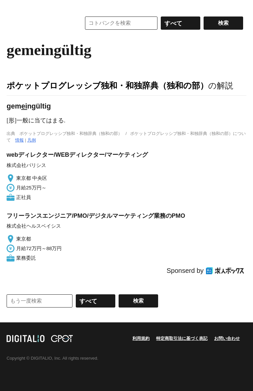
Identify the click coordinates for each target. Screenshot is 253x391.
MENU (13, 6)
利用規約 (141, 338)
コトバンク (39, 23)
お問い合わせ (227, 338)
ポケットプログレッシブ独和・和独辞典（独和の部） (107, 85)
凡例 (31, 140)
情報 (19, 140)
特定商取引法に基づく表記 (182, 338)
